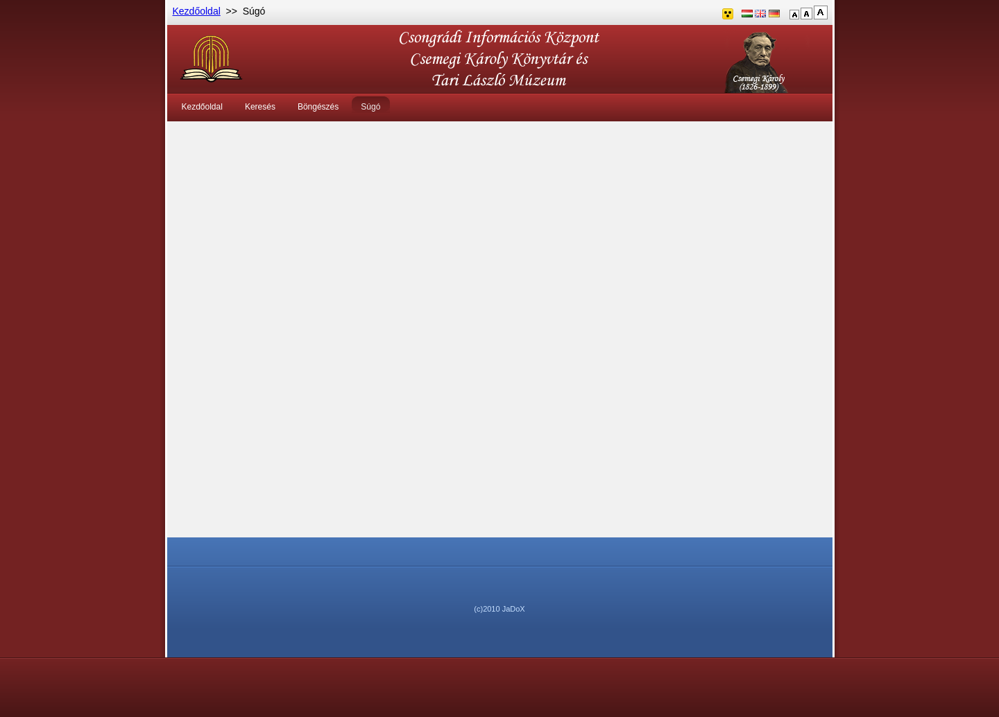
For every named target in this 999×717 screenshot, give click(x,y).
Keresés (260, 107)
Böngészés (318, 107)
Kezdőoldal (197, 11)
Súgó (370, 107)
